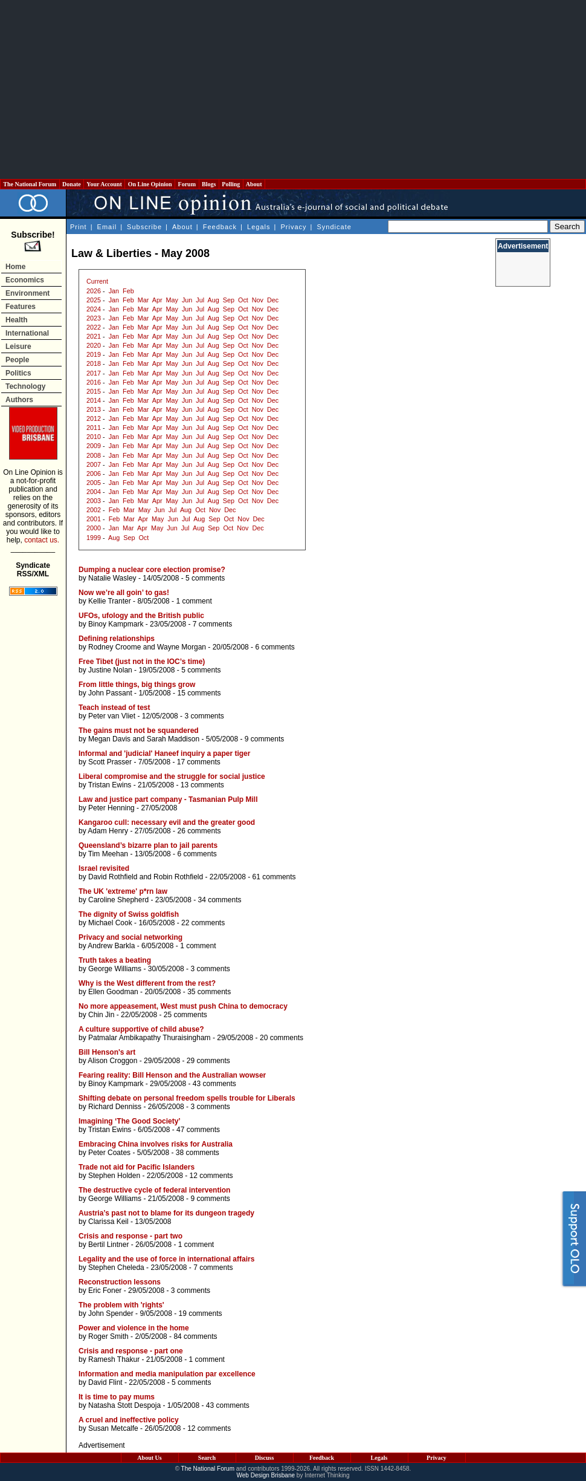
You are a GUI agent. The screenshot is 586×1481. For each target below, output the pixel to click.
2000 (93, 528)
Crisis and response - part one (131, 1351)
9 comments (264, 739)
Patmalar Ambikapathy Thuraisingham (149, 1037)
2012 (93, 418)
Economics (24, 280)
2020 (93, 345)
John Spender (111, 1313)
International (27, 333)
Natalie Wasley (112, 578)
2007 (93, 464)
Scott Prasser (110, 762)
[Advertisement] (293, 89)
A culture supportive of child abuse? (141, 1029)
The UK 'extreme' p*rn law (123, 891)
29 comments (208, 1060)
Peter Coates (109, 1152)
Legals (258, 226)
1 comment (193, 601)
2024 (93, 309)
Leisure (18, 346)
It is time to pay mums (117, 1397)
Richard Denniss (114, 1106)
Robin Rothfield (178, 877)
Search (207, 1457)
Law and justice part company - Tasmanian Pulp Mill (168, 799)
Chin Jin (101, 1015)
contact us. (41, 540)
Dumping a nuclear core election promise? (152, 569)
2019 (93, 354)
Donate (72, 184)
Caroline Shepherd (118, 900)
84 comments (195, 1336)
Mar (143, 300)
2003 (93, 500)
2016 (93, 382)
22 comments (203, 923)
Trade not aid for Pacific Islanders (137, 1167)
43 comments (214, 1083)
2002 (93, 509)
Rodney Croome (114, 647)
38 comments (197, 1152)
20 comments (281, 1037)
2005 (93, 482)
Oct (243, 300)
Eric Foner (104, 1290)
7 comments (212, 624)
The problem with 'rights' (121, 1305)
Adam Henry (108, 831)
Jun (187, 300)
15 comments (199, 693)
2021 (93, 336)
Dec (273, 300)
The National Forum (30, 184)
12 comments (211, 1175)
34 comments (219, 900)
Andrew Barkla (111, 946)
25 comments (185, 1015)
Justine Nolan (110, 670)
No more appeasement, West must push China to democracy (183, 1006)
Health (16, 320)
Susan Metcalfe (113, 1428)
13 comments (202, 785)
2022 (93, 327)
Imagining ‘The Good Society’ (130, 1121)
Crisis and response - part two (130, 1236)
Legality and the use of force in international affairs (166, 1259)
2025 (93, 300)
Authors (19, 399)
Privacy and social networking (130, 937)
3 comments (204, 716)
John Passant (110, 693)
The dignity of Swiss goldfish (129, 914)
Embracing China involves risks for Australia (156, 1144)
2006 (93, 473)
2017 (93, 373)
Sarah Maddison (173, 739)
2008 (93, 455)
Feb (128, 291)
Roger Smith (108, 1336)
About (254, 184)
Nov (257, 300)
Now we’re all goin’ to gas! (124, 592)
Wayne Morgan (181, 647)
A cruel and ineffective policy (129, 1420)
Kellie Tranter (109, 601)
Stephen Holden (114, 1175)
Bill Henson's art (107, 1052)
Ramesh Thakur (114, 1359)
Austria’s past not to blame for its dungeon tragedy (166, 1213)
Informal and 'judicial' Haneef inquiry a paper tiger (164, 753)
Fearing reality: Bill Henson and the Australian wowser (172, 1075)
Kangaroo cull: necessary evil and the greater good (167, 822)
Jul (200, 300)
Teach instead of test (114, 707)
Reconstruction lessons (120, 1282)
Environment (27, 293)
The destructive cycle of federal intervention (154, 1190)
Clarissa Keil (108, 1221)
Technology (25, 386)
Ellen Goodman (113, 992)
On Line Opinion (149, 184)
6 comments (274, 647)
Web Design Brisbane (266, 1475)
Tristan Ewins (110, 785)
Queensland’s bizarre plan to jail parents (148, 845)
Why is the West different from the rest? (147, 983)
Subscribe (144, 226)
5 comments (205, 578)
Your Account (104, 184)
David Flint (105, 1382)
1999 (93, 537)
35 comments (209, 992)
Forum (186, 184)
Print (78, 226)
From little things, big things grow (137, 684)
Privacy (293, 226)
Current (97, 281)
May (172, 300)
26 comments (199, 831)
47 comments (198, 1129)
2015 (93, 391)
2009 (93, 445)
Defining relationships (117, 638)
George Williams (114, 969)
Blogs (209, 184)
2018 (93, 363)
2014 (93, 400)
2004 (93, 491)
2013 (93, 409)
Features (20, 306)
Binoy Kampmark (115, 624)
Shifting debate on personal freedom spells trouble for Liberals (187, 1098)
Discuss (264, 1457)
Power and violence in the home (134, 1328)
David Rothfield (112, 877)
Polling (231, 184)
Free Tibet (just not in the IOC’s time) (142, 661)
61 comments (274, 877)
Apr (157, 300)
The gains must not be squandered (139, 730)
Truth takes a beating (115, 960)
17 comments (199, 762)
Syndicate (334, 226)
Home (15, 266)
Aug (213, 300)
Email (107, 226)
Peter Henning (111, 808)
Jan (114, 291)
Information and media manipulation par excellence (167, 1374)
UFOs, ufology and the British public (141, 615)
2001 (93, 518)
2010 (93, 436)
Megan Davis (109, 739)
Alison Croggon (112, 1060)
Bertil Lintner (108, 1244)
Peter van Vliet (111, 716)
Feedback (220, 226)
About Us (149, 1457)
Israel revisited (104, 868)
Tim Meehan (108, 854)
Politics (18, 373)
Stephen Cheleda (116, 1267)
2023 (93, 318)
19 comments (200, 1313)
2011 (93, 427)
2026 (93, 291)
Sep (228, 300)
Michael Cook (110, 923)
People (17, 360)
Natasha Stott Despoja (124, 1405)
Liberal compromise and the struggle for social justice (172, 776)
